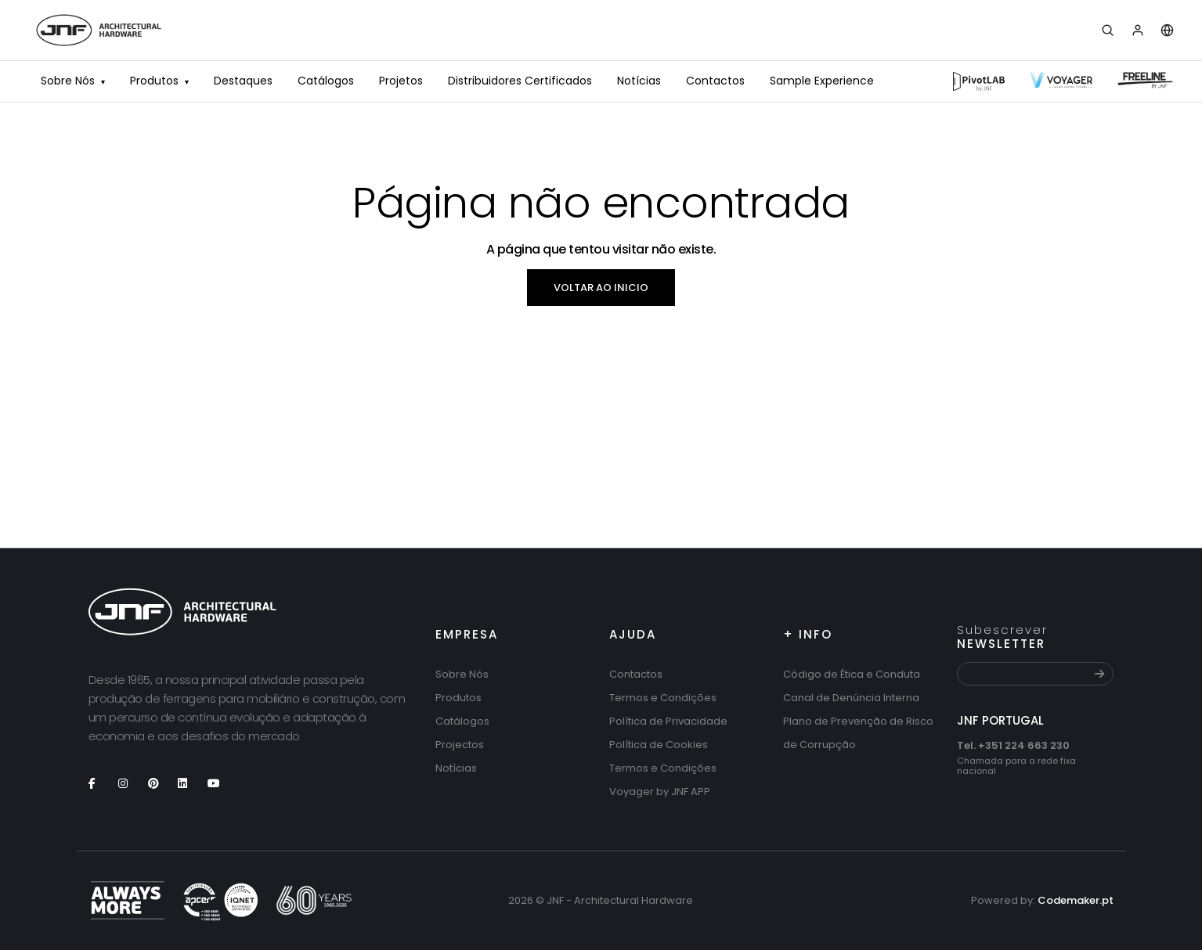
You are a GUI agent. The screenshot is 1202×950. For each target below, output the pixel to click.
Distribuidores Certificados (520, 80)
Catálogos (326, 80)
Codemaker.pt (1076, 900)
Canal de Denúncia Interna (851, 697)
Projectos (459, 744)
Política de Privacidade (668, 721)
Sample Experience (822, 80)
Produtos (159, 82)
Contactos (715, 80)
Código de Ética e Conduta (851, 674)
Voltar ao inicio (601, 287)
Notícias (639, 80)
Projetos (401, 80)
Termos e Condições (663, 697)
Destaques (243, 80)
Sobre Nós (73, 82)
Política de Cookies (658, 744)
